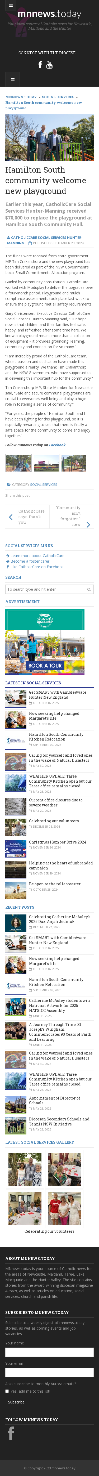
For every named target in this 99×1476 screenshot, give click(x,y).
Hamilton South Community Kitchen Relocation (56, 737)
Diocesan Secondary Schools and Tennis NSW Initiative (59, 1121)
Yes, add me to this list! (30, 1391)
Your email (14, 1363)
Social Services (43, 484)
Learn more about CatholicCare (34, 555)
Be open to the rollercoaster (55, 883)
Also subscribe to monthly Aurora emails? (40, 1383)
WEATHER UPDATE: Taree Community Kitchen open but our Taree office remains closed (60, 781)
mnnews (49, 13)
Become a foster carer (27, 561)
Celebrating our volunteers (54, 820)
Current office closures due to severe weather (56, 802)
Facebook (57, 444)
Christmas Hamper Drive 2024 (57, 842)
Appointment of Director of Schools (54, 1101)
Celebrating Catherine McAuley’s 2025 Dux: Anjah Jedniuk (59, 919)
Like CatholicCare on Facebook (34, 566)
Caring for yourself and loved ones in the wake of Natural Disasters (61, 758)
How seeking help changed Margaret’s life (54, 716)
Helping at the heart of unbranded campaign (61, 865)
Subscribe (16, 1402)
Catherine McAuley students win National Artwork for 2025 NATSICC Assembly (59, 1005)
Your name (14, 1342)
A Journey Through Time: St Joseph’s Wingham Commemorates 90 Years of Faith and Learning (60, 1032)
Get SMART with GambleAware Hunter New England (57, 695)
